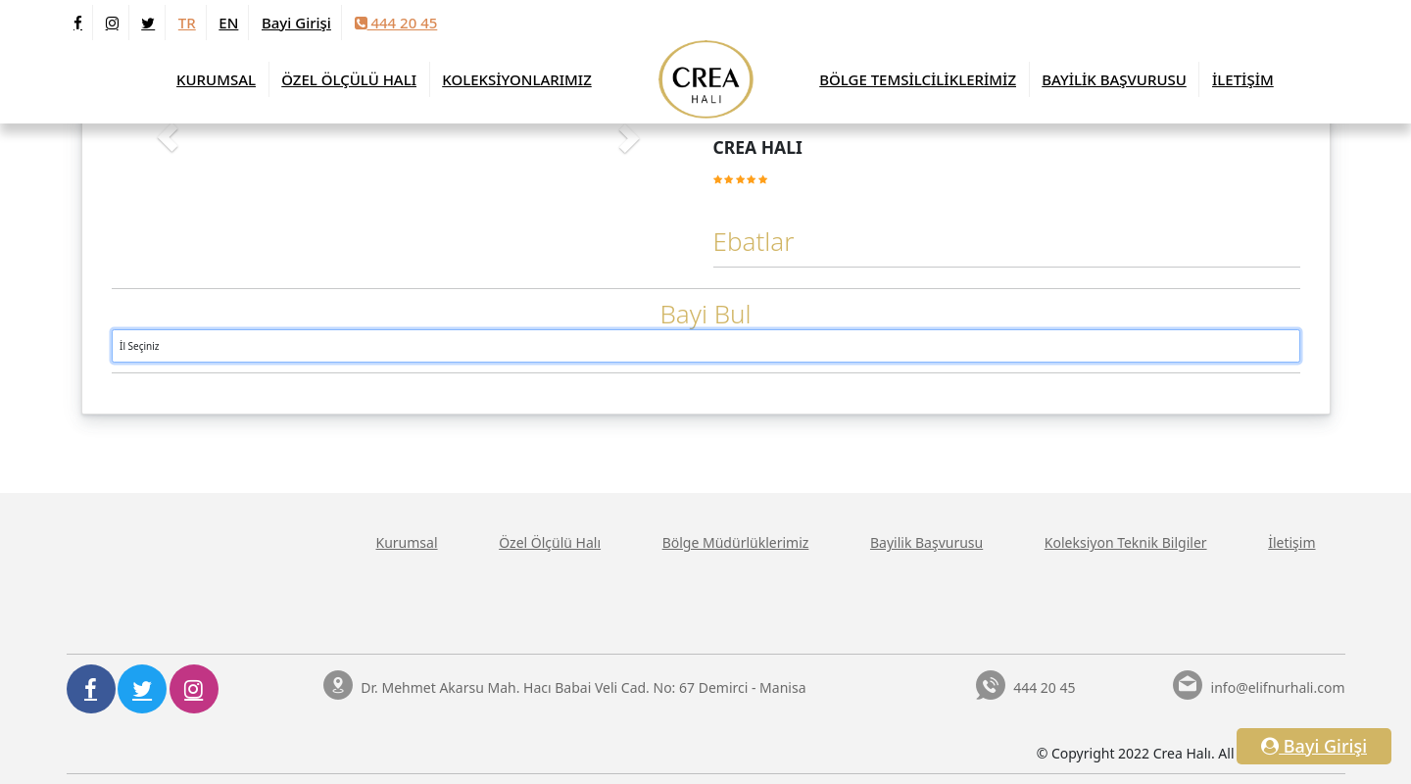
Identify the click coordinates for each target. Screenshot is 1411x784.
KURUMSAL (216, 79)
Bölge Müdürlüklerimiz (735, 542)
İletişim (1291, 542)
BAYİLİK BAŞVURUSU (1114, 79)
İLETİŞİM (1243, 79)
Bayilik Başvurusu (926, 542)
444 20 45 (396, 22)
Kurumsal (407, 542)
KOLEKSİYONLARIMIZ (517, 79)
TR (187, 22)
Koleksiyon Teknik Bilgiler (1126, 542)
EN (228, 22)
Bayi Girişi (296, 22)
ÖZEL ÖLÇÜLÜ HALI (348, 79)
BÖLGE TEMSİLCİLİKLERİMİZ (917, 79)
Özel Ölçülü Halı (550, 542)
